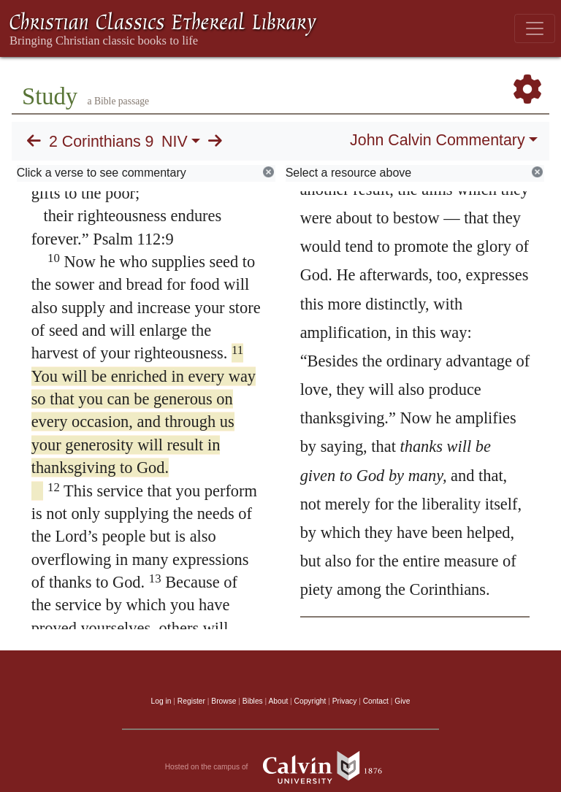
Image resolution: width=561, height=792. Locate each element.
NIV (174, 141)
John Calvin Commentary (437, 140)
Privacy (344, 701)
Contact (376, 701)
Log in (161, 701)
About (278, 701)
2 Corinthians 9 (101, 141)
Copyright (310, 701)
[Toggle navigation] (534, 28)
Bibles (253, 701)
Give (402, 701)
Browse (223, 701)
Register (191, 701)
